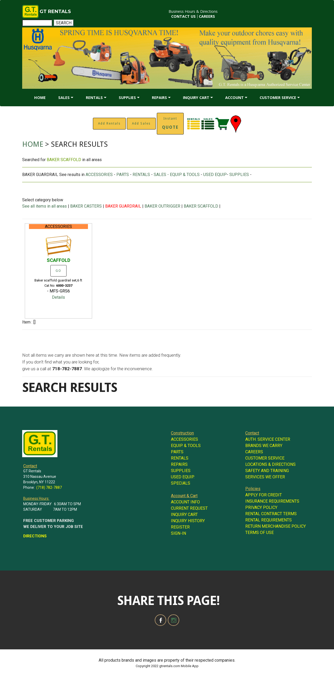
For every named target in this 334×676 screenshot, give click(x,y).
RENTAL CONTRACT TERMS (271, 513)
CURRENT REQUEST (189, 508)
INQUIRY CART (196, 97)
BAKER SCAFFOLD (201, 206)
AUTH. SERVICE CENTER (267, 439)
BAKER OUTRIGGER (162, 206)
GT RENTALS (55, 11)
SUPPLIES (127, 97)
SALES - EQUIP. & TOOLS (177, 174)
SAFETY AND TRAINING (267, 470)
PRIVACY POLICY (261, 507)
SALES (64, 97)
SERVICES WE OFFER (265, 476)
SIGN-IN (178, 533)
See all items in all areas (45, 206)
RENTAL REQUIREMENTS (268, 520)
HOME (40, 97)
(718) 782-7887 (49, 487)
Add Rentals (109, 123)
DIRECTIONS (35, 536)
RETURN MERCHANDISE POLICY (275, 526)
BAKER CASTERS (86, 206)
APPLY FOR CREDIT (263, 494)
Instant (170, 123)
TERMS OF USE (259, 532)
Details (58, 297)
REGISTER (180, 527)
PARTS (122, 174)
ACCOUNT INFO (185, 501)
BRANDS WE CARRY (263, 445)
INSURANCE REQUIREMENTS (272, 501)
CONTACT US (183, 16)
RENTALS (94, 97)
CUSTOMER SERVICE (278, 97)
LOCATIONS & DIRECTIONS (270, 464)
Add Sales (141, 123)
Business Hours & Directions (193, 11)
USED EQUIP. (182, 476)
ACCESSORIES (99, 174)
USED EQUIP (215, 174)
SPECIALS (180, 483)
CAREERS (207, 16)
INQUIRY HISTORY (188, 520)
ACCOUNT (234, 97)
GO (58, 271)
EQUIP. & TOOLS (186, 445)
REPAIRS (159, 97)
